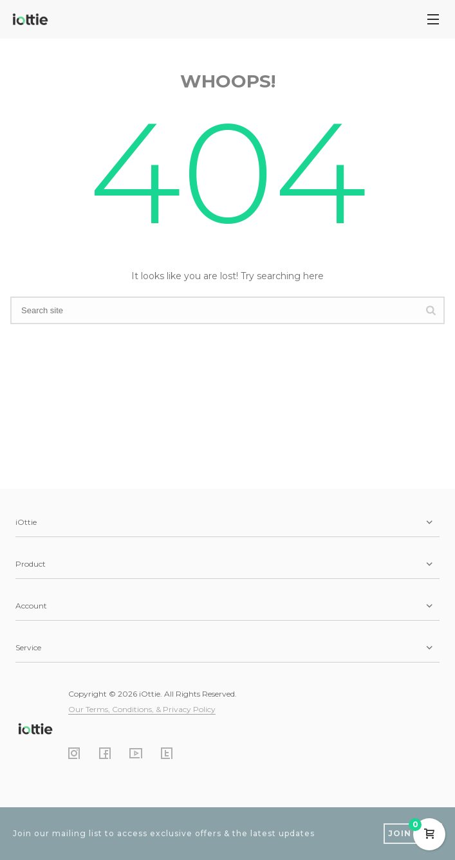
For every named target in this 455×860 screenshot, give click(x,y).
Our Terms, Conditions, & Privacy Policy (142, 709)
